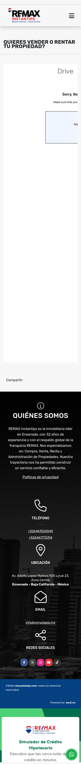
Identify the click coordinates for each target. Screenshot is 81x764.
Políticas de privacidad (40, 477)
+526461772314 (40, 538)
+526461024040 (40, 531)
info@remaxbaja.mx (41, 622)
